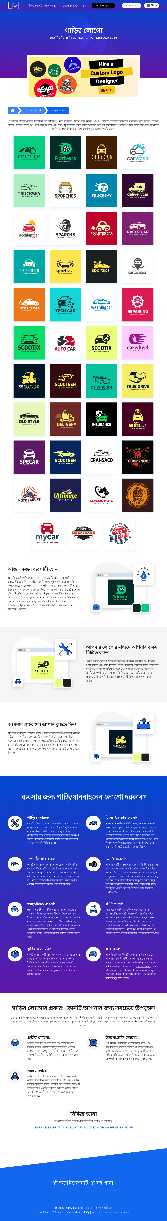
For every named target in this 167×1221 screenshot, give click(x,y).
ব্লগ (84, 5)
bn (150, 5)
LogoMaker (70, 1207)
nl (67, 1127)
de (45, 1127)
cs (90, 1127)
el (71, 1127)
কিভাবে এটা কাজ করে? (42, 5)
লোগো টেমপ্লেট (33, 110)
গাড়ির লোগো (58, 110)
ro (126, 1127)
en (36, 1127)
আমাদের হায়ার (103, 5)
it (63, 1127)
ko (107, 1127)
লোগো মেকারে (143, 966)
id (94, 1127)
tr (59, 1127)
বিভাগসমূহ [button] (68, 5)
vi (98, 1127)
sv (131, 1127)
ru (54, 1127)
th (102, 1127)
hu (112, 1127)
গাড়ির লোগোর (43, 1047)
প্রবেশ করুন (131, 5)
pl (85, 1127)
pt (76, 1127)
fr (40, 1127)
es (49, 1127)
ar (117, 1127)
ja (81, 1127)
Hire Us (106, 90)
